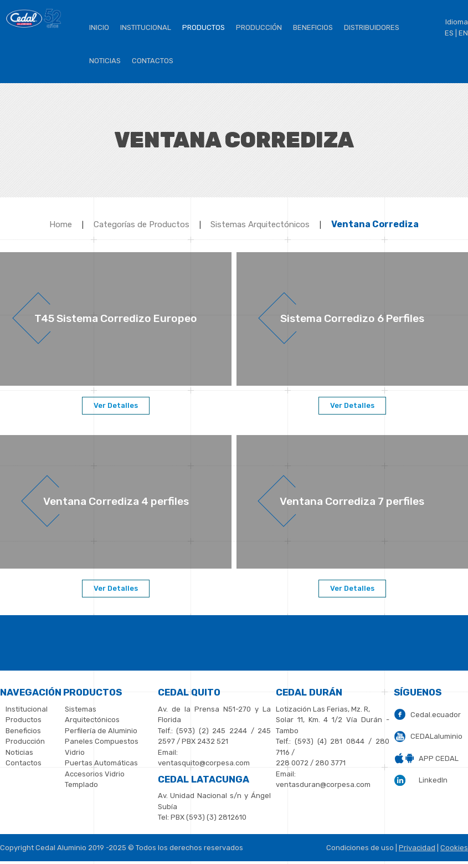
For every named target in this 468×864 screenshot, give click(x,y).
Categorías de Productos (141, 224)
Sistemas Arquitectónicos (260, 224)
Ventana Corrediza (375, 224)
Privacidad (417, 847)
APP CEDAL (439, 758)
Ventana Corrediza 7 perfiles (352, 501)
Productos (203, 27)
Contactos (152, 61)
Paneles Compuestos (101, 741)
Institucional (27, 709)
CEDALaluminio (436, 736)
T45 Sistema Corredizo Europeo (115, 318)
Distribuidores (371, 27)
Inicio (99, 27)
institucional (145, 27)
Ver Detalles (116, 405)
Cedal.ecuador (435, 714)
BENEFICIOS (313, 27)
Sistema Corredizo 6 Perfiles (352, 318)
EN (463, 33)
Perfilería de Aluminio (101, 731)
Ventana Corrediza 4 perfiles (116, 501)
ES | (451, 33)
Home (60, 224)
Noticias (105, 61)
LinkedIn (433, 780)
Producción (259, 27)
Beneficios (23, 731)
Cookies (454, 847)
